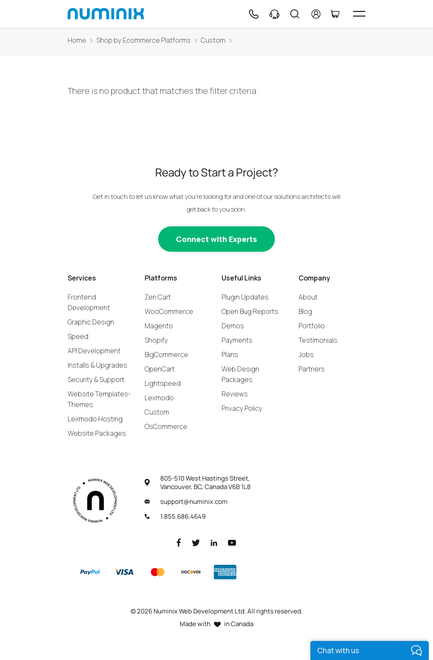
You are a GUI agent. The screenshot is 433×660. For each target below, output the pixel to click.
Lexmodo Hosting (95, 419)
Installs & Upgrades (97, 365)
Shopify (156, 340)
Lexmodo (159, 397)
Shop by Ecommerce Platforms (143, 40)
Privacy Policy (242, 408)
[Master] (157, 572)
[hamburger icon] (359, 13)
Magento (159, 325)
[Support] (274, 14)
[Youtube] (232, 542)
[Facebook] (179, 542)
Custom (213, 40)
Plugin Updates (245, 297)
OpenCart (160, 369)
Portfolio (312, 325)
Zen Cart (158, 297)
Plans (230, 354)
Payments (237, 340)
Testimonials (318, 340)
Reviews (235, 394)
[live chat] (369, 650)
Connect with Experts (216, 239)
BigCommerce (166, 354)
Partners (312, 369)
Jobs (306, 354)
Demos (233, 325)
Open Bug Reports (250, 311)
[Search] (295, 14)
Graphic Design (91, 322)
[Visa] (123, 572)
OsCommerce (166, 426)
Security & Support (96, 379)
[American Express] (225, 572)
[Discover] (191, 572)
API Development (94, 350)
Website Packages (97, 433)
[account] (316, 14)
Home (77, 40)
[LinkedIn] (214, 542)
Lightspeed (163, 383)
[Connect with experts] (216, 239)
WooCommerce (169, 311)
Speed (78, 336)
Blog (305, 311)
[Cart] (335, 14)
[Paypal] (90, 572)
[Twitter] (196, 542)
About (308, 297)
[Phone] (253, 14)
